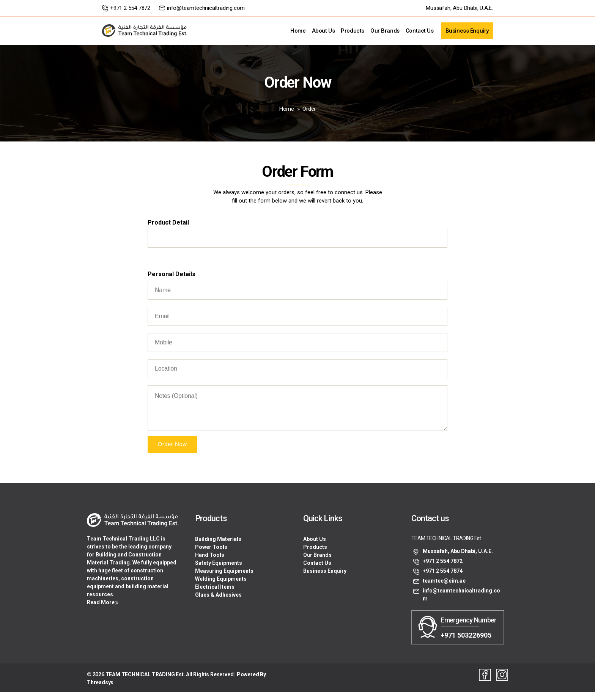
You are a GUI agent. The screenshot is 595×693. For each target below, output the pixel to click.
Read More (101, 604)
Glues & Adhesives (218, 596)
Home (297, 31)
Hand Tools (209, 556)
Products (352, 31)
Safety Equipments (218, 564)
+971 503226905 (466, 636)
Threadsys (100, 683)
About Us (323, 31)
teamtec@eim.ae (444, 582)
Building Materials (218, 540)
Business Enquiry (467, 31)
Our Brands (385, 31)
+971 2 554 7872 (130, 8)
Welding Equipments (221, 580)
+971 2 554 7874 (443, 572)
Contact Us (420, 31)
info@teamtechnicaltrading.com (206, 8)
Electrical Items (215, 588)
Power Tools (211, 548)
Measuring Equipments (224, 572)
